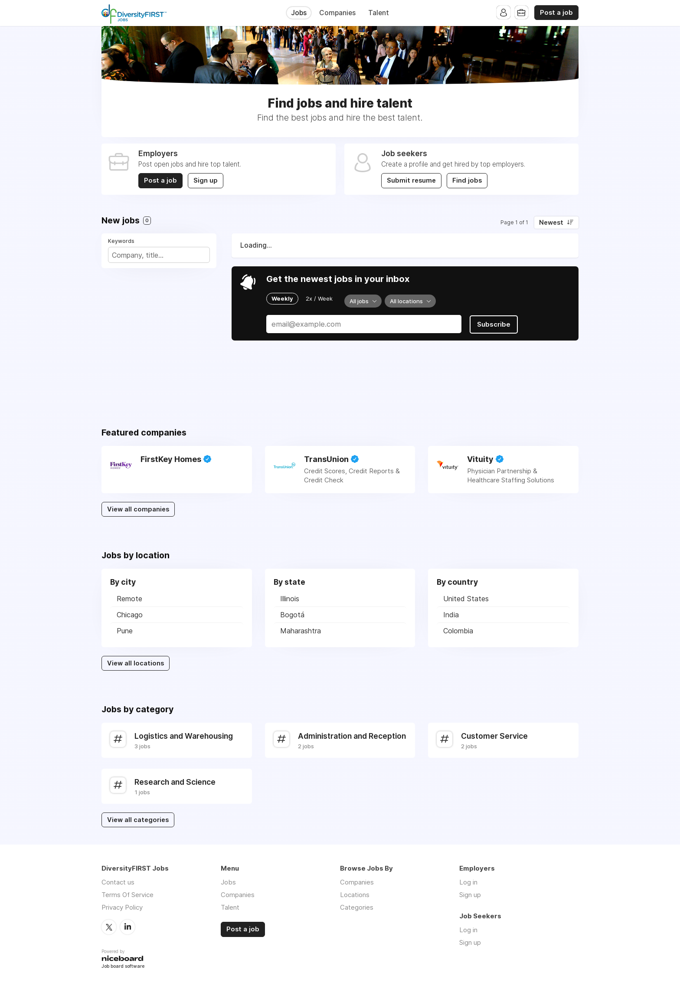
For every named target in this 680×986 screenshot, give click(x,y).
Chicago (130, 614)
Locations (354, 895)
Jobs (299, 13)
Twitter (108, 926)
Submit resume (411, 180)
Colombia (458, 630)
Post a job (556, 12)
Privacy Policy (122, 907)
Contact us (117, 882)
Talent (378, 13)
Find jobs (467, 180)
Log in (468, 882)
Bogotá (292, 614)
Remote (129, 598)
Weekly (282, 298)
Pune (125, 630)
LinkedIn (127, 926)
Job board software (122, 966)
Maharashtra (300, 630)
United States (466, 598)
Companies (337, 13)
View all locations (135, 663)
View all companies (138, 509)
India (451, 614)
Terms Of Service (127, 895)
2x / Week (319, 298)
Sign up (205, 180)
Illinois (289, 598)
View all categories (138, 820)
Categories (356, 907)
